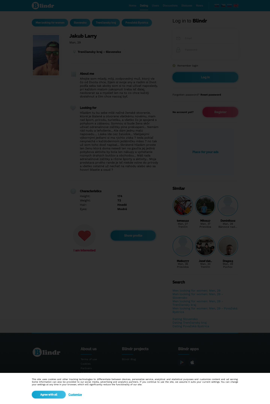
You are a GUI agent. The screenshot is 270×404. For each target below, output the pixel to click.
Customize (75, 394)
